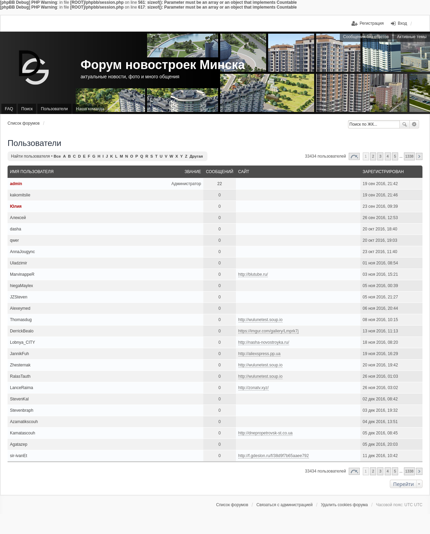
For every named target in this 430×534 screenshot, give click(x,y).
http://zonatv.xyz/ (253, 387)
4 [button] (388, 156)
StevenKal (19, 399)
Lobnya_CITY (22, 342)
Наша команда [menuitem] (90, 108)
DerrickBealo (22, 331)
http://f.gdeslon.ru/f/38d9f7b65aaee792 (273, 455)
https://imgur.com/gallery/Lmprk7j (268, 331)
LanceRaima (21, 387)
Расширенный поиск (414, 124)
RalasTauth (20, 376)
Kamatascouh (22, 433)
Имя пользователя (31, 171)
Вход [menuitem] (402, 23)
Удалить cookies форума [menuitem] (344, 504)
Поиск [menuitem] (27, 108)
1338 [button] (409, 156)
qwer (14, 240)
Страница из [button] (354, 156)
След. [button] (419, 156)
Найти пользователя (30, 156)
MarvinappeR (22, 274)
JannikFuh (19, 353)
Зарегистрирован (383, 171)
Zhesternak (20, 365)
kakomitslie (20, 195)
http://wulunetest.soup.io (260, 319)
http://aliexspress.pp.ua (259, 353)
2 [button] (373, 156)
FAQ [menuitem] (9, 108)
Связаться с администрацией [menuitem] (284, 504)
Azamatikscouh (24, 421)
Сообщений (219, 171)
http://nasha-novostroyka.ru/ (263, 342)
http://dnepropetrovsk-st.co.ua (265, 433)
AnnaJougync (22, 251)
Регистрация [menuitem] (372, 23)
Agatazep (18, 444)
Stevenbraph (21, 410)
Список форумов (24, 123)
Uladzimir (18, 263)
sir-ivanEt (18, 455)
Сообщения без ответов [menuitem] (366, 36)
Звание (192, 171)
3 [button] (380, 156)
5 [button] (395, 156)
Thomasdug (21, 319)
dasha (15, 229)
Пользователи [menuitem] (54, 108)
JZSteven (18, 297)
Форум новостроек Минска (163, 65)
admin (16, 183)
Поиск (404, 124)
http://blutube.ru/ (253, 274)
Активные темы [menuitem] (412, 36)
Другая (196, 156)
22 (219, 183)
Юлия (16, 206)
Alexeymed (20, 308)
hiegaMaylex (21, 285)
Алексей (18, 217)
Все (57, 156)
